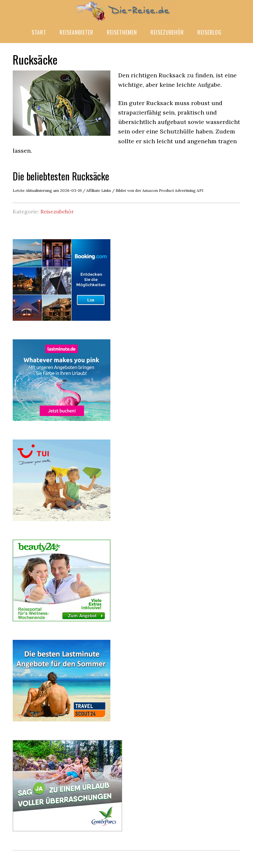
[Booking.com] (61, 322)
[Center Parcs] (67, 832)
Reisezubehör (57, 211)
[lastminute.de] (61, 422)
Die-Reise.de (127, 10)
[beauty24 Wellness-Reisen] (61, 622)
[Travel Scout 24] (61, 722)
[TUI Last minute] (61, 522)
